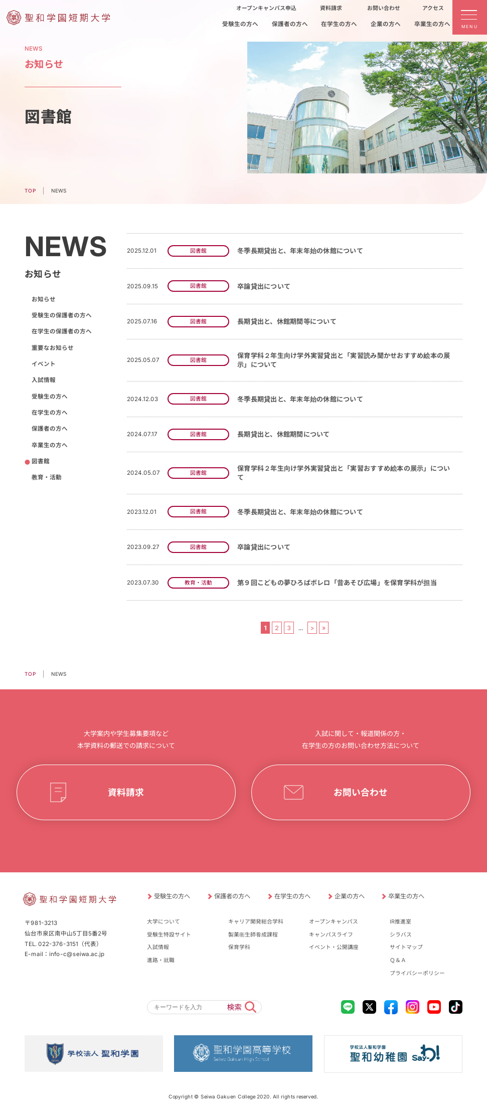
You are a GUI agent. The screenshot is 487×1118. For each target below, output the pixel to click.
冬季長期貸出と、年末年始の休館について (300, 251)
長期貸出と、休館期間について (283, 434)
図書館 (40, 461)
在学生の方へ (49, 412)
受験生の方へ (49, 396)
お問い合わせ (361, 792)
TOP (30, 191)
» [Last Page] (324, 627)
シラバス (401, 934)
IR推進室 (400, 921)
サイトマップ (406, 947)
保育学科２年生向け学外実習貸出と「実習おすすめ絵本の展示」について (343, 472)
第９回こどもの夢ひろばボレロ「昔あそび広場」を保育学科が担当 (337, 583)
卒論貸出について (263, 286)
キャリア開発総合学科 (255, 921)
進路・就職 (161, 960)
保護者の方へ (49, 428)
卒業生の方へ (49, 445)
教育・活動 (46, 477)
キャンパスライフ (331, 934)
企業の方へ (349, 896)
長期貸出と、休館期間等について (287, 321)
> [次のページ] (312, 627)
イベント (43, 363)
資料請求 (126, 792)
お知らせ (43, 299)
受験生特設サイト (169, 934)
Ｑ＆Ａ (398, 960)
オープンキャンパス (333, 921)
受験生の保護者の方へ (61, 315)
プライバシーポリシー (417, 973)
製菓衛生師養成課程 (253, 934)
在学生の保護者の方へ (61, 331)
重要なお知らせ (52, 347)
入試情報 (43, 380)
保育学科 (239, 947)
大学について (163, 921)
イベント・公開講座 (334, 947)
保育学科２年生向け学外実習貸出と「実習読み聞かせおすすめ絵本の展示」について (343, 359)
